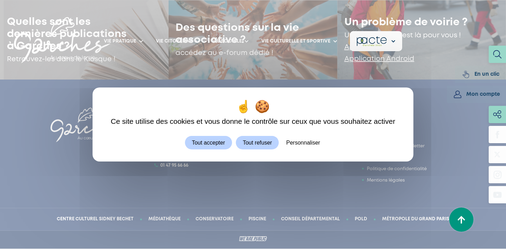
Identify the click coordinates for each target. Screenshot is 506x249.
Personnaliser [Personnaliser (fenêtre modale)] (303, 143)
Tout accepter (208, 143)
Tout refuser (257, 143)
